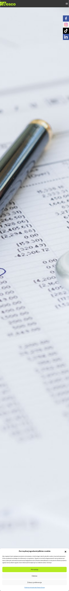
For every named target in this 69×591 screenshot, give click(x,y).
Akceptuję (34, 570)
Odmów (34, 576)
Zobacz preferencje (34, 583)
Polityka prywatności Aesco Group (34, 587)
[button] (65, 551)
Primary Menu (67, 3)
